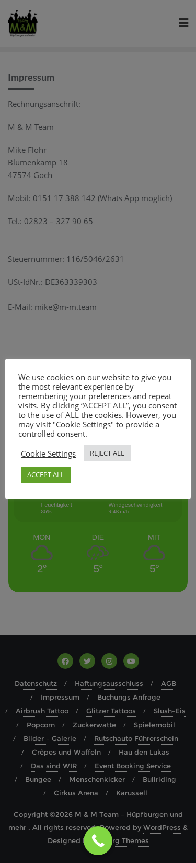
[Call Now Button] (98, 840)
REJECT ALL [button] (107, 453)
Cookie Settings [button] (48, 453)
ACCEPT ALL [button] (45, 474)
